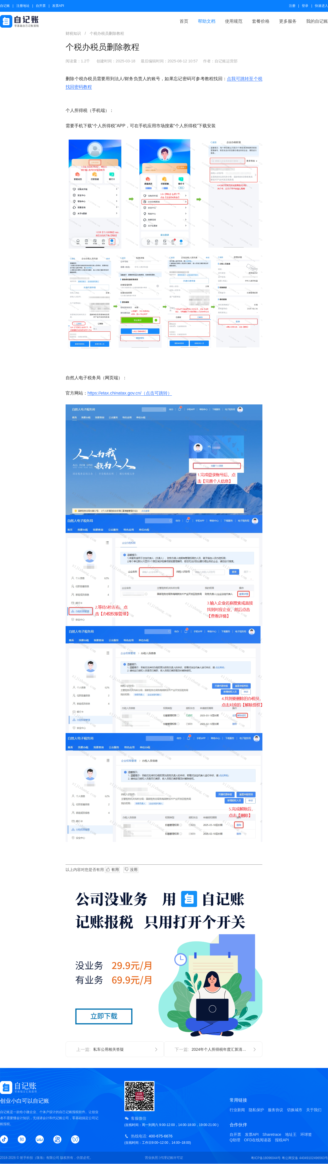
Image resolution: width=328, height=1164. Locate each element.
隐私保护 (256, 1110)
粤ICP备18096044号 (266, 1158)
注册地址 (23, 6)
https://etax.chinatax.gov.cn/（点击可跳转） (129, 393)
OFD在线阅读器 (257, 1140)
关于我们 (313, 1110)
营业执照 (151, 1158)
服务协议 (275, 1110)
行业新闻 (237, 1110)
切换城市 (294, 1110)
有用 (112, 869)
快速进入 (321, 6)
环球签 (306, 1134)
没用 (130, 869)
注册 (292, 6)
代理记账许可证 (171, 1158)
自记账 (5, 6)
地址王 (291, 1134)
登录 (305, 6)
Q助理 (235, 1140)
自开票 (41, 6)
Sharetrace (271, 1134)
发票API (58, 6)
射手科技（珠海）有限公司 (39, 1158)
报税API (282, 1140)
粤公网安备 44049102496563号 (305, 1158)
